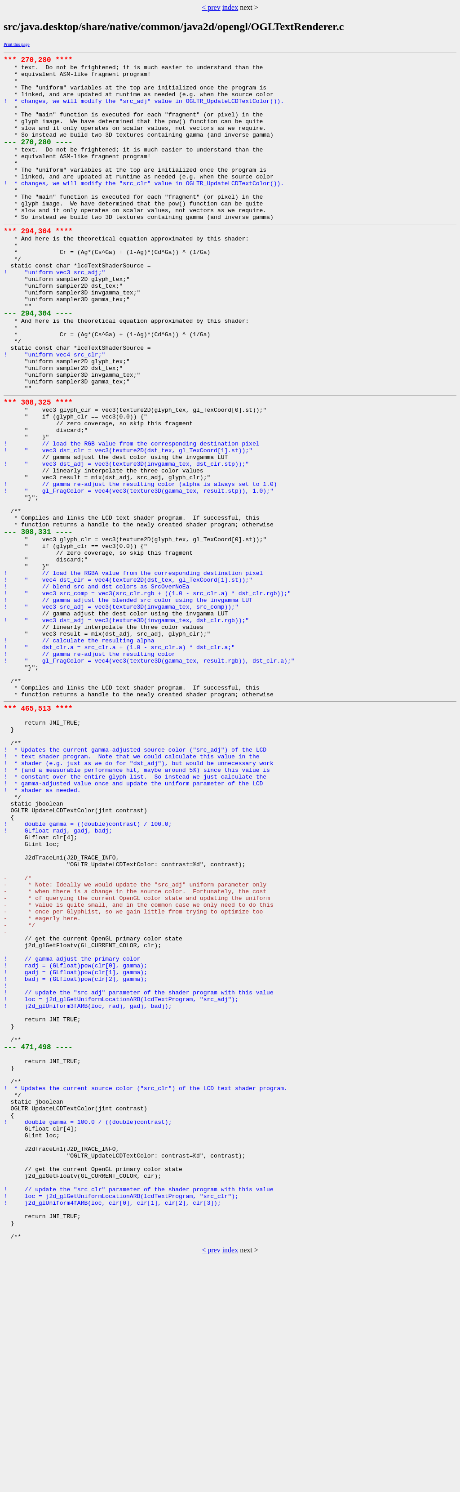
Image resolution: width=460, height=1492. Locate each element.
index (230, 7)
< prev (211, 7)
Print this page (17, 44)
